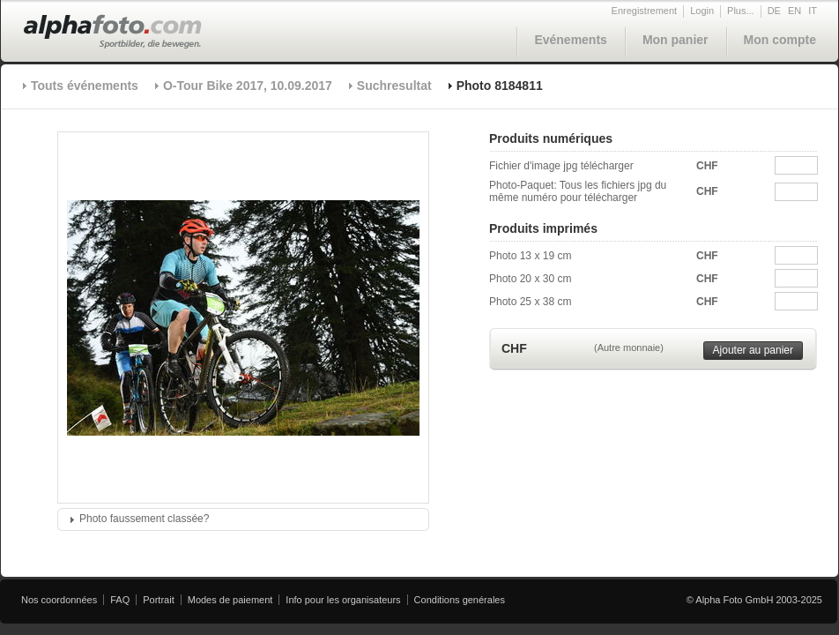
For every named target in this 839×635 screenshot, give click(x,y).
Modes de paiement (230, 599)
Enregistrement (645, 10)
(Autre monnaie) (629, 347)
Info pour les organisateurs (343, 599)
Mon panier (675, 40)
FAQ (120, 599)
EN (794, 10)
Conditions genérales (459, 599)
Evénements (570, 40)
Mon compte (780, 40)
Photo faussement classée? (144, 518)
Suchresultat (394, 85)
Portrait (158, 599)
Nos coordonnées (59, 599)
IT (812, 10)
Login (702, 10)
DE (774, 10)
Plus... (740, 10)
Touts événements (84, 85)
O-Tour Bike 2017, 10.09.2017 (247, 85)
